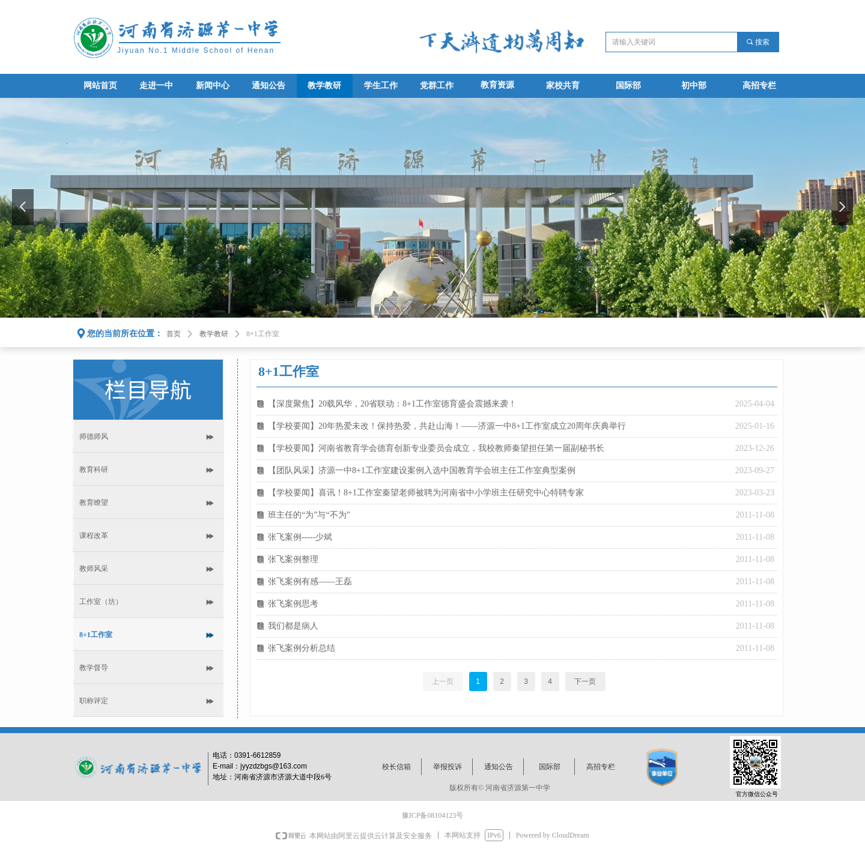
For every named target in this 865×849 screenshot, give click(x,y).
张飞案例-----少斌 (300, 537)
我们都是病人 (293, 625)
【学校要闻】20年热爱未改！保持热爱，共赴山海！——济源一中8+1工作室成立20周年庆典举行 (447, 426)
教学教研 (213, 334)
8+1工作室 (262, 334)
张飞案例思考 (293, 603)
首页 (173, 334)
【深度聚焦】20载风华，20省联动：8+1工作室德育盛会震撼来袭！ (392, 403)
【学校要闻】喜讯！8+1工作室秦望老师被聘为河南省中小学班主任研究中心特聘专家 (426, 492)
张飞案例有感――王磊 (310, 581)
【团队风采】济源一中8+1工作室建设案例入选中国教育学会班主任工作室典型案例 (421, 470)
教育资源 (497, 84)
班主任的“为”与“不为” (309, 514)
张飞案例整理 (293, 559)
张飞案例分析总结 (301, 648)
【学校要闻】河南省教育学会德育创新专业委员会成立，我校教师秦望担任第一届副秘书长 (436, 448)
